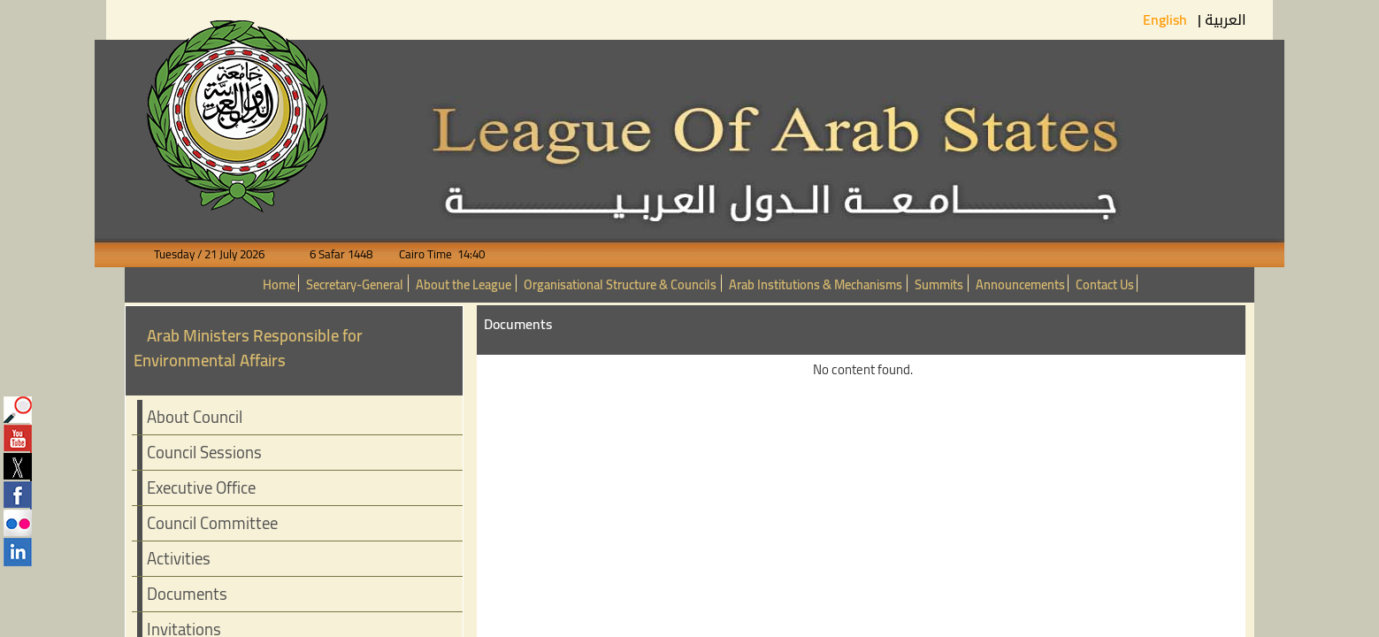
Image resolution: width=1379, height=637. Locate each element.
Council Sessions (204, 452)
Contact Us (1105, 284)
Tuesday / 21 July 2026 (220, 254)
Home (279, 284)
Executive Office (201, 487)
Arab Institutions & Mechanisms (815, 284)
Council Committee (212, 523)
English (1167, 19)
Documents (187, 594)
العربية (1225, 20)
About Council (194, 417)
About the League (463, 284)
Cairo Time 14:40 (430, 254)
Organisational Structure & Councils (620, 284)
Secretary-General (354, 284)
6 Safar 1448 (330, 254)
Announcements (1020, 284)
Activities (179, 558)
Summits (939, 284)
